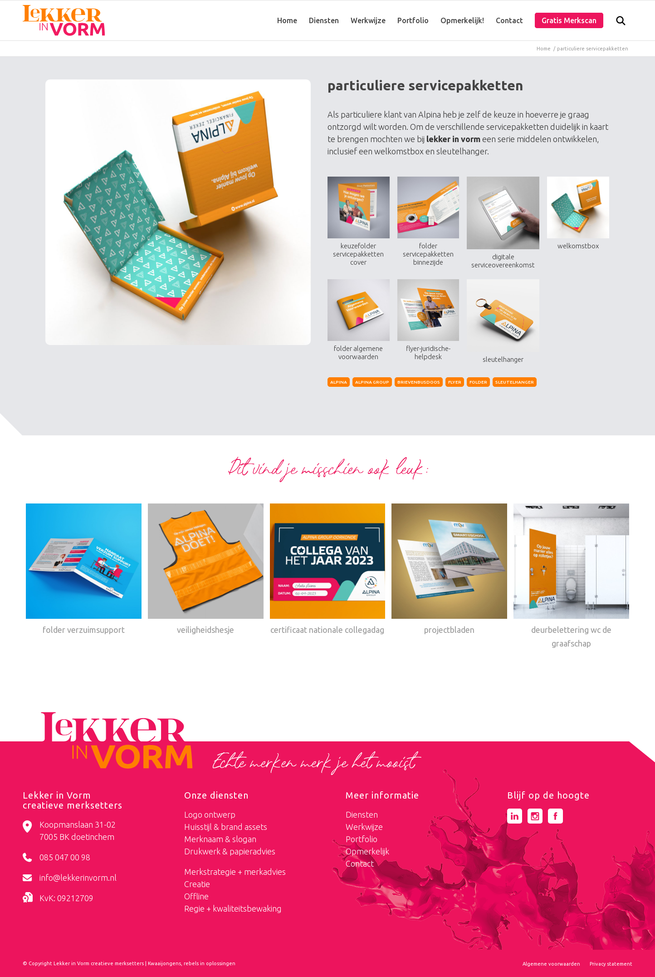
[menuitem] (287, 20)
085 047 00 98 (64, 857)
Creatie (197, 883)
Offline (196, 896)
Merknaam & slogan (220, 839)
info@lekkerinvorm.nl (78, 877)
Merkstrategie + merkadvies (235, 871)
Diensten (362, 814)
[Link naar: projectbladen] (449, 570)
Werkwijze (364, 826)
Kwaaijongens (164, 963)
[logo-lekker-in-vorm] (64, 20)
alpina (338, 382)
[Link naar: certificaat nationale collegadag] (328, 570)
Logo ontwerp (209, 814)
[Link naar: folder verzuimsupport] (84, 570)
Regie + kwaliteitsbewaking (233, 908)
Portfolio (361, 839)
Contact (360, 863)
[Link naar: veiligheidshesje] (206, 570)
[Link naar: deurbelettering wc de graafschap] (571, 577)
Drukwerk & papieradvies (229, 851)
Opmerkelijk (367, 851)
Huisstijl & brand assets (225, 826)
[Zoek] (620, 23)
